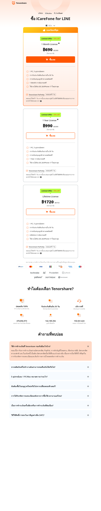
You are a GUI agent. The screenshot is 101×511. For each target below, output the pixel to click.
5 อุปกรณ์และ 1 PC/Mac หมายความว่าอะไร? (29, 376)
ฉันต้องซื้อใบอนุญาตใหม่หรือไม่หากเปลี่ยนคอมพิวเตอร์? (33, 386)
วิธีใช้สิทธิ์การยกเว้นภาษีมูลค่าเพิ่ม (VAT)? (27, 415)
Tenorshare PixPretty (36, 171)
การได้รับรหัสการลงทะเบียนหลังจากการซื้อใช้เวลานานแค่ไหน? (36, 396)
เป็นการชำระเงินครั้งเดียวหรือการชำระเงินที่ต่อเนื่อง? (32, 405)
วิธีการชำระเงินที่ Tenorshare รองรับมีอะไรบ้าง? (31, 346)
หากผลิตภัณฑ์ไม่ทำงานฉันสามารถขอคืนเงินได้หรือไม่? (33, 367)
